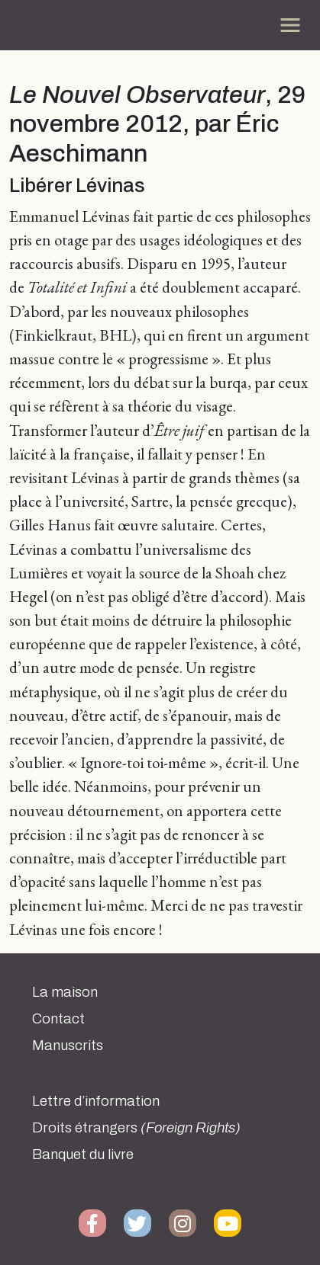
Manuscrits (67, 1045)
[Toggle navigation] (290, 25)
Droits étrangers (136, 1127)
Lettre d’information (96, 1101)
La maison (65, 992)
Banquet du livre (83, 1154)
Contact (58, 1018)
